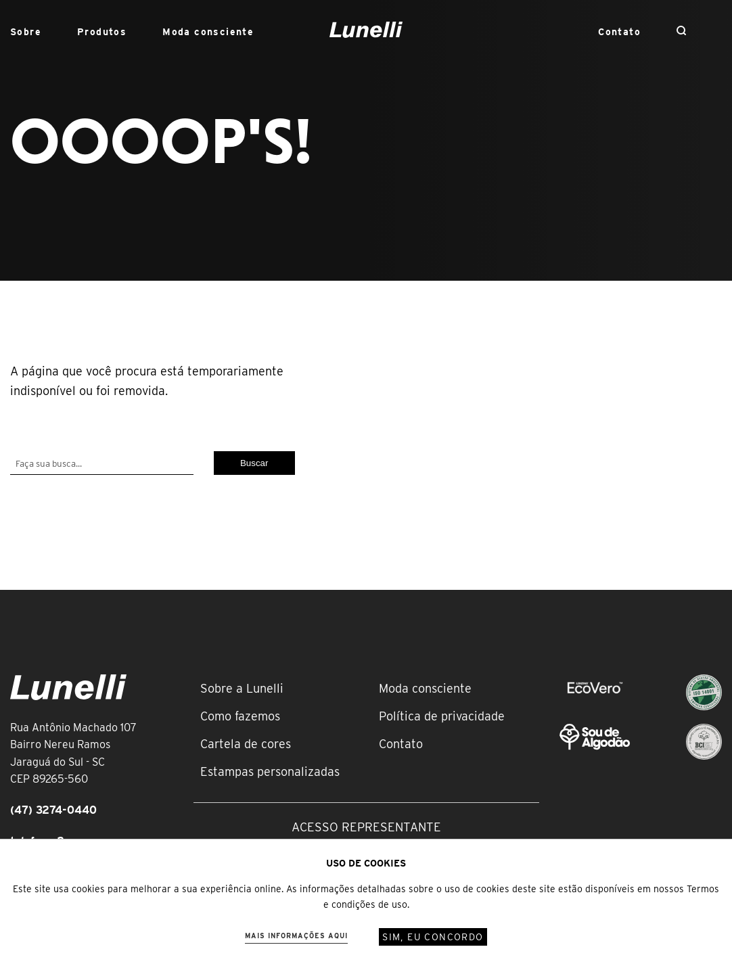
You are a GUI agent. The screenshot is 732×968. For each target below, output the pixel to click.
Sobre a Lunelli (241, 688)
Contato (619, 31)
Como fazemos (240, 716)
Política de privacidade (442, 716)
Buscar (254, 463)
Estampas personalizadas (270, 771)
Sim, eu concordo (432, 936)
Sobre (25, 31)
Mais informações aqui (296, 935)
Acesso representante (366, 827)
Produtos (102, 31)
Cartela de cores (245, 744)
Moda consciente (208, 31)
